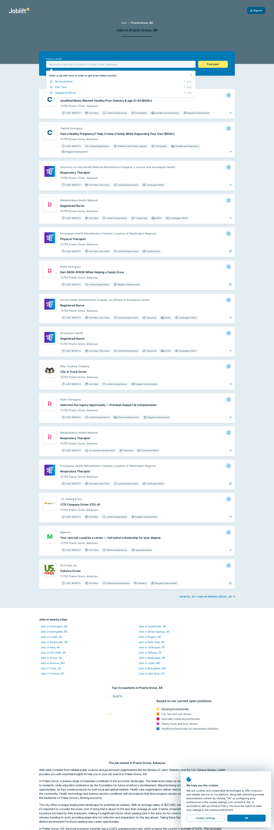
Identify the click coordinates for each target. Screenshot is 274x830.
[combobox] (121, 64)
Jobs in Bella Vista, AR (151, 642)
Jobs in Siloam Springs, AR (154, 631)
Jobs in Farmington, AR (54, 626)
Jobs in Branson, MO (53, 663)
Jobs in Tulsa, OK (51, 668)
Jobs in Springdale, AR (54, 631)
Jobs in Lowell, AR (51, 636)
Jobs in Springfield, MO (152, 668)
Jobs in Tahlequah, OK (151, 647)
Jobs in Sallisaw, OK (150, 652)
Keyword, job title (54, 59)
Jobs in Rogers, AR (149, 636)
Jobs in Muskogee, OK (151, 657)
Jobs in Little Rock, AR (151, 673)
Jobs (124, 22)
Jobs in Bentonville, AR (54, 642)
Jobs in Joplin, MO (149, 663)
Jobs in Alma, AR (50, 647)
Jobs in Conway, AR (52, 673)
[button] (213, 64)
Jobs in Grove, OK (51, 657)
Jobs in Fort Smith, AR (53, 652)
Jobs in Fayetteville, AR (152, 626)
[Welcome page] (19, 10)
